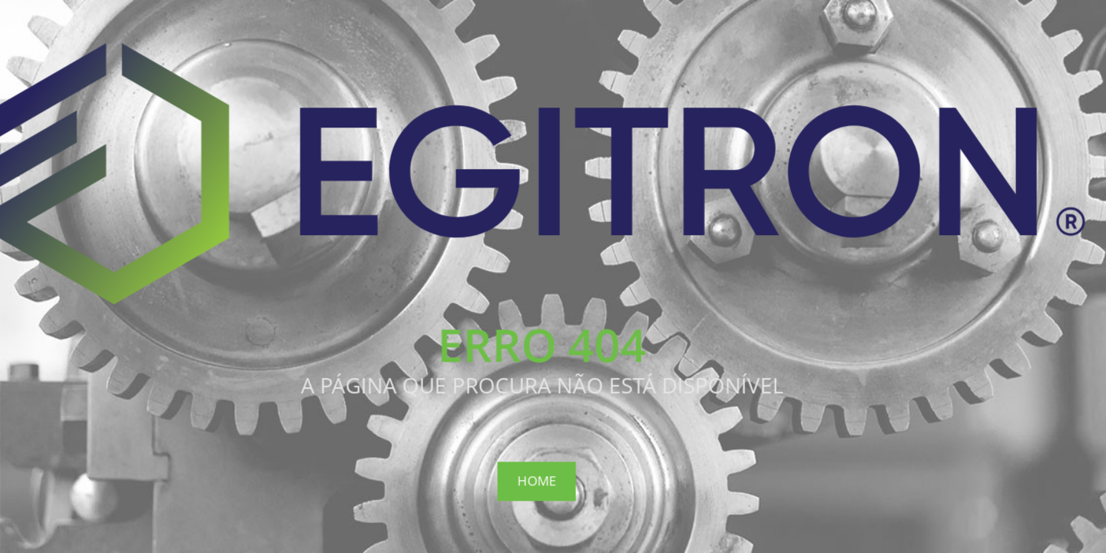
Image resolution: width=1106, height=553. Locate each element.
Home (536, 480)
